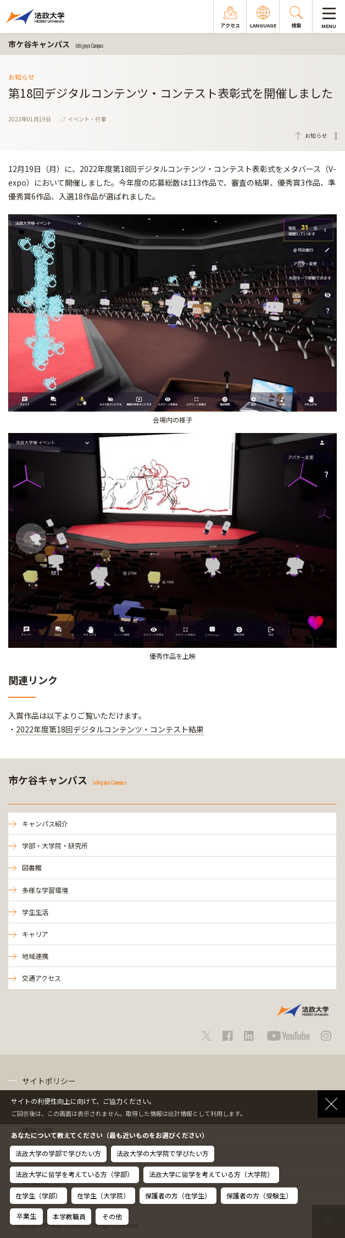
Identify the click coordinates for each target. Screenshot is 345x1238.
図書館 (32, 867)
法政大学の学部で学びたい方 (58, 1153)
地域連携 (35, 956)
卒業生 (26, 1215)
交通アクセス (41, 977)
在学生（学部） (38, 1195)
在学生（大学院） (103, 1195)
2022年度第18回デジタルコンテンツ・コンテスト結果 (110, 729)
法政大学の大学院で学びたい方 (162, 1153)
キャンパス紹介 (45, 823)
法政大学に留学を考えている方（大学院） (211, 1174)
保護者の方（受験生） (259, 1195)
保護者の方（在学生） (178, 1195)
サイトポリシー (49, 1080)
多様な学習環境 (45, 890)
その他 (112, 1216)
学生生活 (35, 912)
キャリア (35, 934)
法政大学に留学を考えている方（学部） (74, 1174)
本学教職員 (69, 1216)
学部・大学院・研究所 (55, 845)
